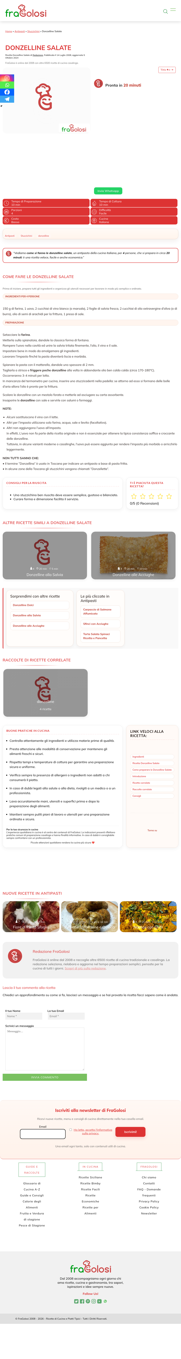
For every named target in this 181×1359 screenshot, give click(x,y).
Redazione (38, 55)
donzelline (43, 189)
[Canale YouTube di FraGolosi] (99, 1256)
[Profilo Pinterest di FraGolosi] (88, 1256)
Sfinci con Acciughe (96, 578)
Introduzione (139, 730)
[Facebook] (7, 92)
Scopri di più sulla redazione (85, 923)
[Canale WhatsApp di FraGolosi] (105, 1256)
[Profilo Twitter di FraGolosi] (76, 1256)
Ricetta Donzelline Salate (146, 717)
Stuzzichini (33, 31)
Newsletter (149, 1168)
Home (8, 31)
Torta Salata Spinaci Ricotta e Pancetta (97, 590)
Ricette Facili (90, 1144)
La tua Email (66, 969)
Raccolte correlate (142, 744)
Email (42, 1081)
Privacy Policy (149, 1156)
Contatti (149, 1138)
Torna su (152, 785)
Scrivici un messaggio (44, 1002)
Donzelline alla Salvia (27, 569)
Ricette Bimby (90, 1138)
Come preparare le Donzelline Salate (152, 724)
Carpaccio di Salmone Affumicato (98, 565)
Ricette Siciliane (90, 1132)
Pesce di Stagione (32, 1180)
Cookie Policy (149, 1162)
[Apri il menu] (173, 10)
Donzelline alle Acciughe (29, 580)
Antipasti (19, 31)
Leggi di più (100, 136)
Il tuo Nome (23, 969)
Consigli (137, 750)
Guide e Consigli (32, 1150)
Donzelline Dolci (23, 559)
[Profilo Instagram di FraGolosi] (93, 1256)
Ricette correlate (141, 737)
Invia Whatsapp (108, 145)
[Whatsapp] (7, 85)
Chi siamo (149, 1132)
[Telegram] (7, 99)
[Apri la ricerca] (165, 11)
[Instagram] (7, 77)
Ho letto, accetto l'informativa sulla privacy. (93, 1086)
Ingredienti (138, 711)
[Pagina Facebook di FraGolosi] (82, 1256)
